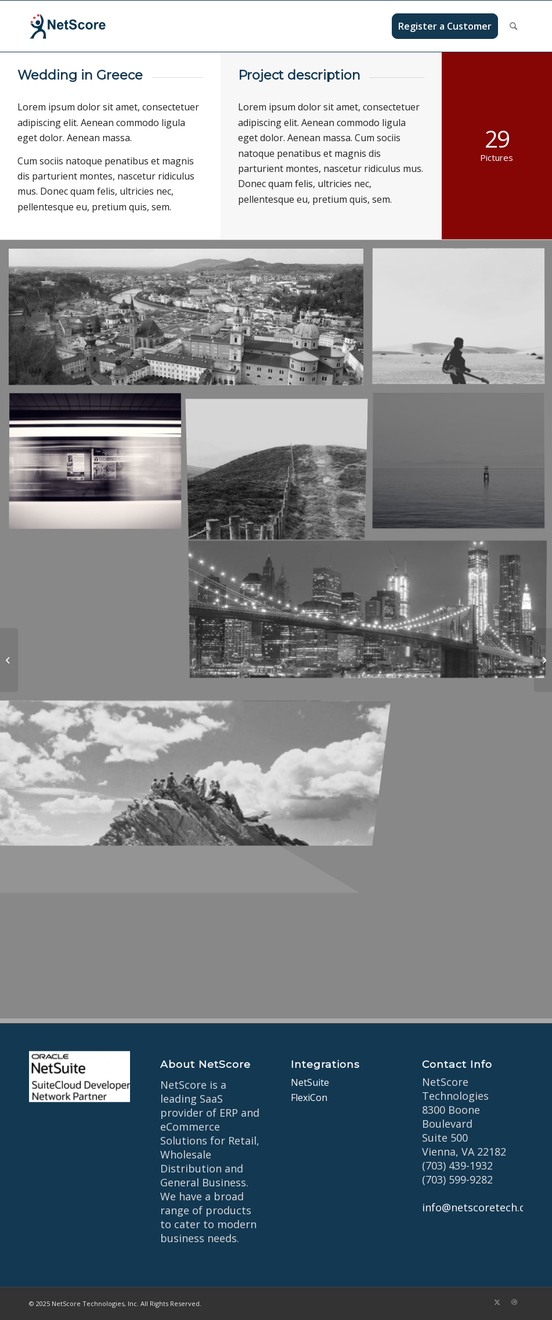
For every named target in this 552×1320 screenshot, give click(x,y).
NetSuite (310, 1082)
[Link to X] (497, 1302)
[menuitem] (445, 26)
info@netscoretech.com (481, 1207)
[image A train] (99, 466)
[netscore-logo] (84, 26)
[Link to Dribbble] (514, 1302)
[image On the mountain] (190, 757)
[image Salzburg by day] (190, 321)
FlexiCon (309, 1097)
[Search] (513, 26)
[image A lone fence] (281, 466)
